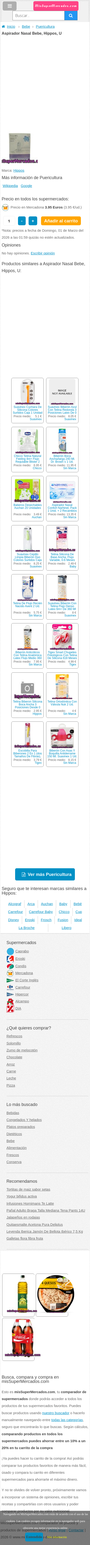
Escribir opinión (43, 253)
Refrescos (14, 1036)
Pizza (10, 1085)
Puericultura (45, 26)
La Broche (26, 928)
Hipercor (17, 994)
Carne (11, 1071)
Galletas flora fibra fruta (24, 1238)
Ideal (78, 920)
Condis (16, 966)
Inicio (8, 26)
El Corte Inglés (22, 980)
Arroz (10, 1064)
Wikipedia (10, 186)
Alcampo (17, 1001)
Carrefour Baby (41, 912)
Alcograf (14, 904)
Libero (67, 928)
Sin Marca (69, 468)
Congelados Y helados (24, 1120)
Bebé (78, 904)
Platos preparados (20, 1127)
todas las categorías (67, 1420)
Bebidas (12, 1113)
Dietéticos (14, 1134)
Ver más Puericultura (50, 874)
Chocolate (14, 1057)
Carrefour (15, 912)
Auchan (37, 517)
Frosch (46, 920)
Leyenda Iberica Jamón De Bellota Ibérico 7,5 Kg (44, 1231)
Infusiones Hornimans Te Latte (30, 1203)
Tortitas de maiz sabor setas (28, 1189)
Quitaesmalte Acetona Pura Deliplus (34, 1224)
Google (26, 186)
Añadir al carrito (61, 220)
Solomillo (13, 1043)
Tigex (72, 664)
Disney (13, 920)
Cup (79, 912)
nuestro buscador (55, 1413)
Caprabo (17, 951)
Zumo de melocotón (22, 1050)
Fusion (63, 920)
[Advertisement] (45, 82)
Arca (31, 904)
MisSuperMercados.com (56, 6)
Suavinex (36, 419)
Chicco (37, 468)
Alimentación (16, 1148)
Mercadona (19, 973)
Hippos (18, 170)
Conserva (14, 1162)
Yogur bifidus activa (21, 1196)
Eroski (30, 920)
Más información (57, 1537)
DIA (13, 1008)
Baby (73, 566)
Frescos (12, 1155)
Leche (11, 1078)
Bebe (26, 26)
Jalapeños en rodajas (23, 1217)
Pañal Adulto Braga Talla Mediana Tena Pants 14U (45, 1210)
